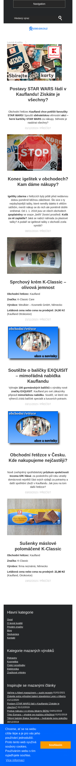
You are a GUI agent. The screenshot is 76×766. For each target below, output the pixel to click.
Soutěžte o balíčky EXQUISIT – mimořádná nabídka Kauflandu (38, 376)
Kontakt (11, 637)
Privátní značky (15, 626)
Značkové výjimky (16, 672)
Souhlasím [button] (55, 745)
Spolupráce (13, 634)
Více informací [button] (15, 760)
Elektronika (13, 668)
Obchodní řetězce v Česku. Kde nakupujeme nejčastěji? (38, 457)
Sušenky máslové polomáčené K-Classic (38, 546)
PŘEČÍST (45, 128)
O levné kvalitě (15, 623)
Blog (9, 630)
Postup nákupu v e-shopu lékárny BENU (28, 711)
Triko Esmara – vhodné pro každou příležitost (31, 714)
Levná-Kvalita (15, 42)
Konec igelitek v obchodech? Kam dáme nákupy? (38, 181)
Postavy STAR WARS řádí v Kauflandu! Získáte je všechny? (38, 94)
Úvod (10, 619)
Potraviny (12, 658)
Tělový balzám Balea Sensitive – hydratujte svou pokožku (37, 718)
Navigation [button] (39, 3)
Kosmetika (12, 661)
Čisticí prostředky (16, 665)
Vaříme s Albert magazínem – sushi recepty (30, 692)
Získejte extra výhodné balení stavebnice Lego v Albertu (36, 696)
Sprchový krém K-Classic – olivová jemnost (38, 284)
